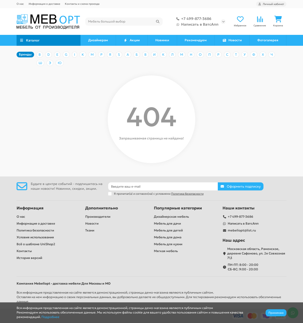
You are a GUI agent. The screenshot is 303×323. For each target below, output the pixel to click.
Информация (30, 208)
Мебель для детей (168, 230)
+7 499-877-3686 (192, 18)
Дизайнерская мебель (171, 217)
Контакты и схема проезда (82, 3)
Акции (132, 40)
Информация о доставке (44, 3)
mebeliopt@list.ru (242, 230)
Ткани (89, 230)
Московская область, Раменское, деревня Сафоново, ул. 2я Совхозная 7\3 (256, 253)
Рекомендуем (196, 40)
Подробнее (50, 317)
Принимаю (276, 312)
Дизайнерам (98, 40)
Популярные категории (178, 208)
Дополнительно (101, 208)
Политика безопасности (35, 230)
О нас (20, 3)
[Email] (163, 186)
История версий (29, 258)
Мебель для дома (167, 237)
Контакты (24, 251)
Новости (232, 40)
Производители (97, 217)
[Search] (124, 22)
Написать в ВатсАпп (196, 24)
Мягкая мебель (166, 251)
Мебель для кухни (168, 244)
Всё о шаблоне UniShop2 (36, 244)
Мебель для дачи (167, 223)
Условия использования (35, 237)
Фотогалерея (267, 40)
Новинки (162, 40)
